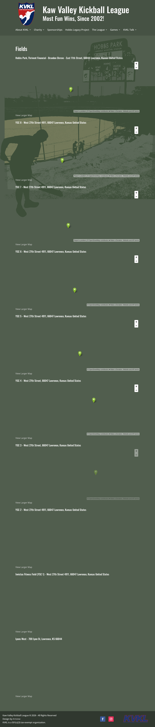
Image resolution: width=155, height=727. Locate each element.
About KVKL (21, 30)
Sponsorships (54, 30)
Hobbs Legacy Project (77, 30)
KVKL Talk (128, 30)
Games (114, 30)
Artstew (16, 718)
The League (98, 30)
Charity (38, 30)
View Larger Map (23, 115)
